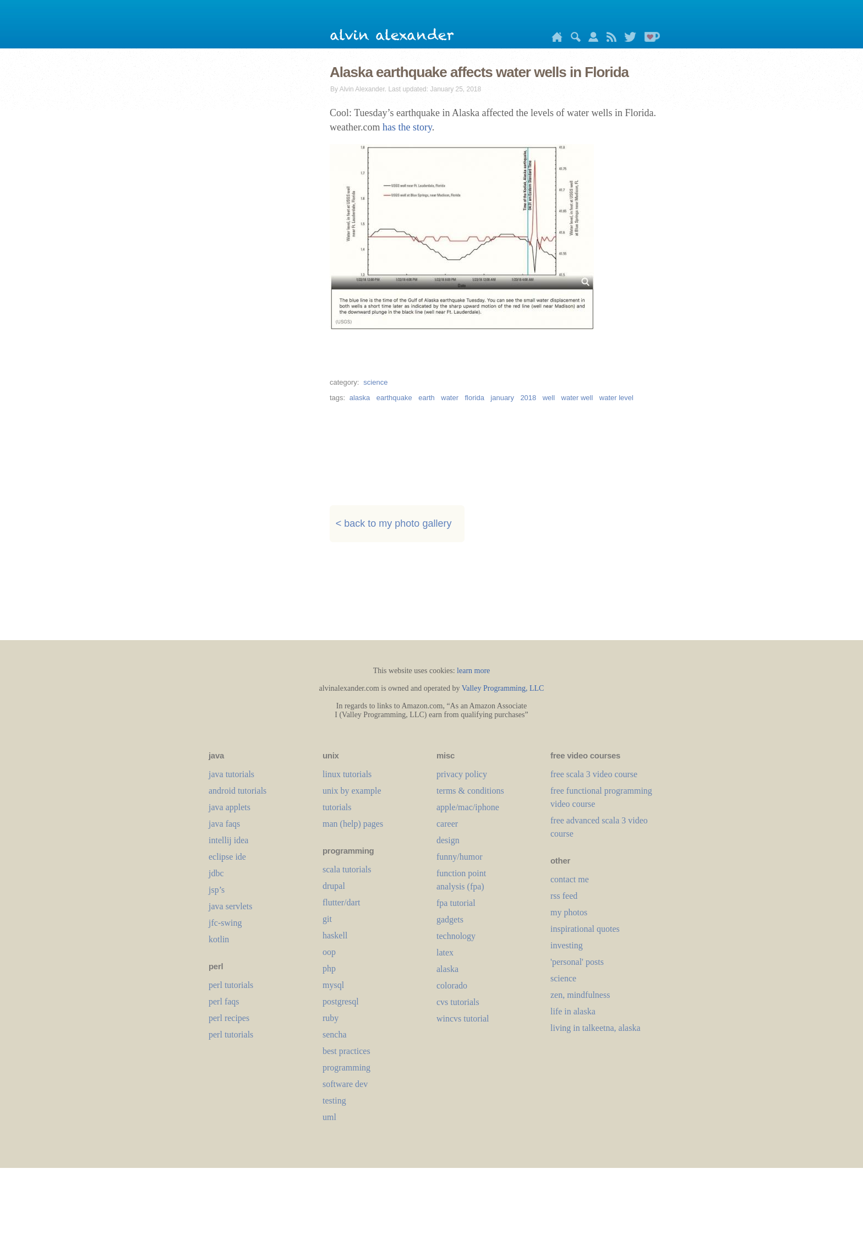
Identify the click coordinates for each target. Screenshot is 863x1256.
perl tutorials (231, 985)
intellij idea (228, 840)
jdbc (216, 873)
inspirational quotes (585, 928)
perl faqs (224, 1001)
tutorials (337, 807)
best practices (346, 1051)
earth (426, 398)
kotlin (219, 939)
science (375, 382)
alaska (359, 398)
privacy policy (461, 774)
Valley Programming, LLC (503, 688)
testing (334, 1100)
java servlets (231, 906)
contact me (569, 879)
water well (577, 398)
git (327, 919)
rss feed (563, 895)
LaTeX (445, 952)
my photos (568, 912)
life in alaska (573, 1011)
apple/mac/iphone (467, 807)
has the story (407, 127)
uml (329, 1117)
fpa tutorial (456, 903)
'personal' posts (577, 961)
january (502, 398)
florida (474, 398)
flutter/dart (341, 902)
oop (329, 952)
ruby (330, 1018)
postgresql (341, 1001)
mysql (333, 985)
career (447, 823)
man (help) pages (353, 823)
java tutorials (231, 774)
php (329, 968)
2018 (528, 398)
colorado (451, 985)
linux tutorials (347, 774)
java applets (229, 807)
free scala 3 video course (593, 774)
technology (456, 936)
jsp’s (217, 889)
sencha (335, 1034)
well (549, 398)
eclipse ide (227, 856)
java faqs (224, 823)
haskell (335, 935)
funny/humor (459, 856)
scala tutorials (347, 869)
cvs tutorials (457, 1002)
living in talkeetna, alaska (595, 1028)
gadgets (449, 919)
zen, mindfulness (580, 995)
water (449, 398)
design (448, 840)
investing (566, 945)
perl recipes (229, 1018)
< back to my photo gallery (394, 523)
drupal (334, 886)
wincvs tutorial (462, 1018)
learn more (473, 671)
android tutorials (237, 790)
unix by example (352, 790)
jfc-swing (225, 922)
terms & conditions (470, 790)
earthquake (394, 398)
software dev (345, 1084)
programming (346, 1067)
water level (616, 398)
